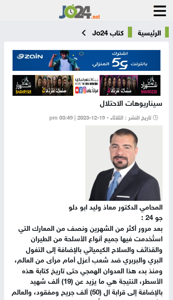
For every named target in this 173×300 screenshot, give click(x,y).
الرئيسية (149, 32)
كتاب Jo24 (108, 32)
